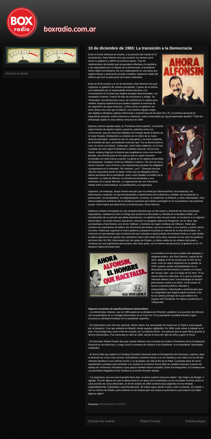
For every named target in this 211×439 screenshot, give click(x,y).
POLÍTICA (121, 404)
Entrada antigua (195, 421)
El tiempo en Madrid (17, 73)
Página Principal (150, 421)
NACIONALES (106, 404)
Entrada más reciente (101, 421)
